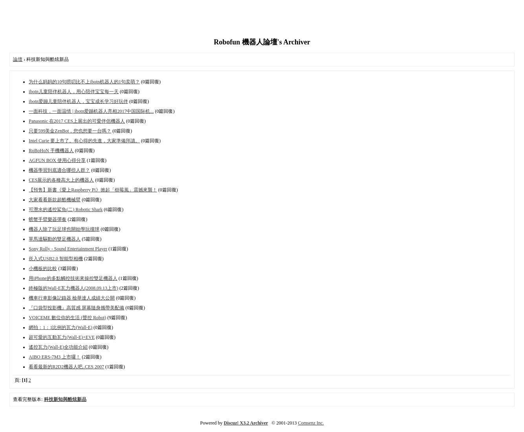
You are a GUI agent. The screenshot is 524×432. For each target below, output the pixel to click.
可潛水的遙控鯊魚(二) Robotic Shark (66, 209)
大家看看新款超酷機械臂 (55, 199)
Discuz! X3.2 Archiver (246, 423)
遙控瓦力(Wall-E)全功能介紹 (58, 347)
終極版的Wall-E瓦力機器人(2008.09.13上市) (73, 288)
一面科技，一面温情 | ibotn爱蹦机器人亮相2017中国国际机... (91, 111)
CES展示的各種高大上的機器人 (61, 180)
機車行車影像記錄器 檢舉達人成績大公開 (72, 298)
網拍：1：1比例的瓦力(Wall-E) (60, 327)
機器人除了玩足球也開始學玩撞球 (64, 229)
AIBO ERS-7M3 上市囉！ (55, 357)
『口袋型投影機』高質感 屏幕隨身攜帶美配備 (76, 308)
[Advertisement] (262, 19)
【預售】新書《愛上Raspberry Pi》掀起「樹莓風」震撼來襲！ (93, 190)
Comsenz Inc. (311, 423)
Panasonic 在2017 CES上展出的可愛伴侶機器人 (77, 121)
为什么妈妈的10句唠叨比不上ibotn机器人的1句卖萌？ (84, 82)
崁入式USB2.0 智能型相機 (55, 258)
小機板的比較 (43, 268)
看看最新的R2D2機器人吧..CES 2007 (66, 366)
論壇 (17, 59)
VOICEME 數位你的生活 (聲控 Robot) (67, 317)
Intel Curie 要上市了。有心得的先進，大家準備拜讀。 (84, 140)
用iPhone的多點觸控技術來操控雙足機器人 (73, 278)
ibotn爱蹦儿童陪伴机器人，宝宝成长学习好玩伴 (78, 101)
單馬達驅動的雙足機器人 (55, 239)
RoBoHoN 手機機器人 (51, 150)
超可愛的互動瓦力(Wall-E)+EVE (62, 337)
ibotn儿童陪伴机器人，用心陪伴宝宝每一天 (74, 91)
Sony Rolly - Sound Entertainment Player (68, 249)
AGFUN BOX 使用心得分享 (57, 160)
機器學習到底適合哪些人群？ (59, 170)
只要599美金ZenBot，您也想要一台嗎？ (70, 131)
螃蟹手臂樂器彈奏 (47, 219)
